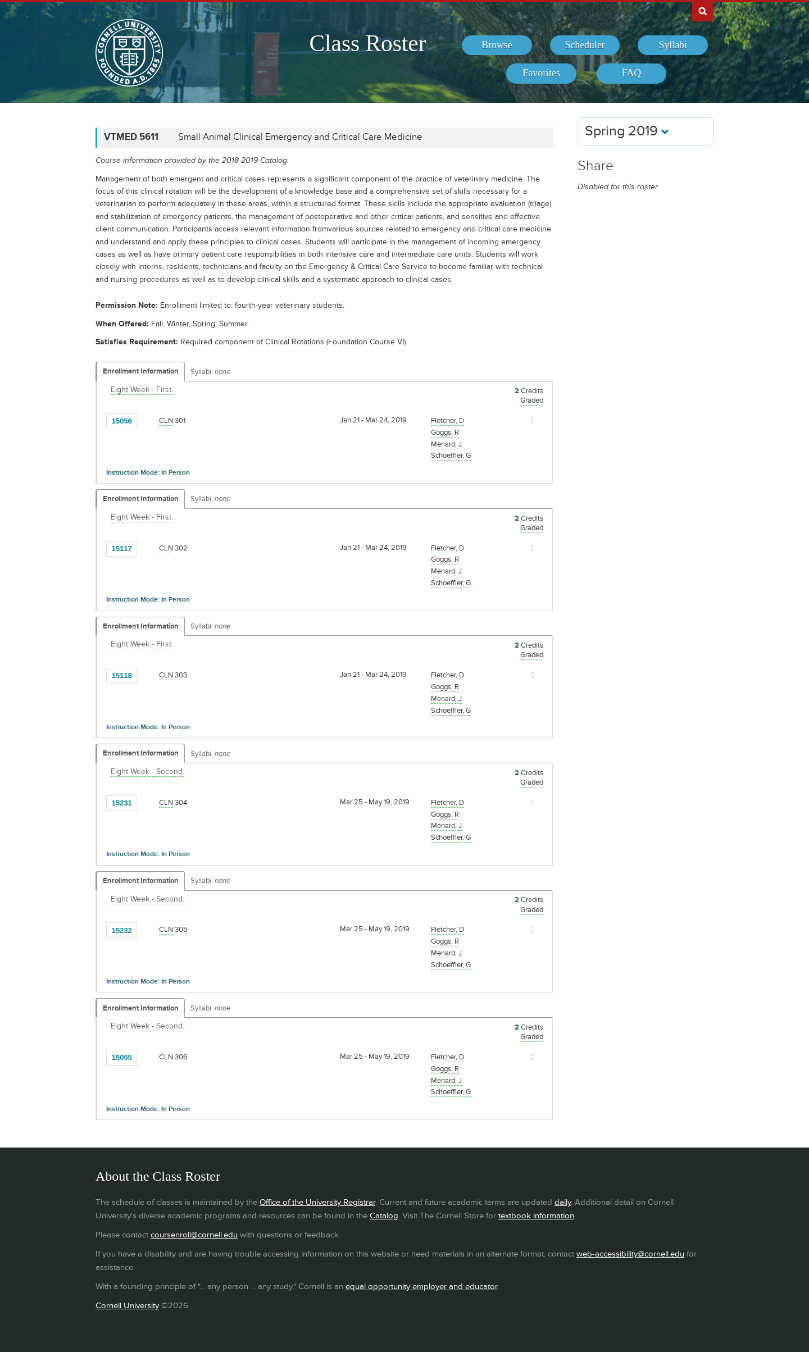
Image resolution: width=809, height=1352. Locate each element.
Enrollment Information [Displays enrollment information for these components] (141, 371)
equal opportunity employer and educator (421, 1286)
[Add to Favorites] (148, 420)
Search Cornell (702, 10)
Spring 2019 (627, 131)
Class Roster (367, 43)
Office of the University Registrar (317, 1202)
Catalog (384, 1215)
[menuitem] (497, 45)
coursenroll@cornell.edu (194, 1235)
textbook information (536, 1215)
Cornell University (127, 1305)
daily (563, 1202)
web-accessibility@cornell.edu (630, 1254)
